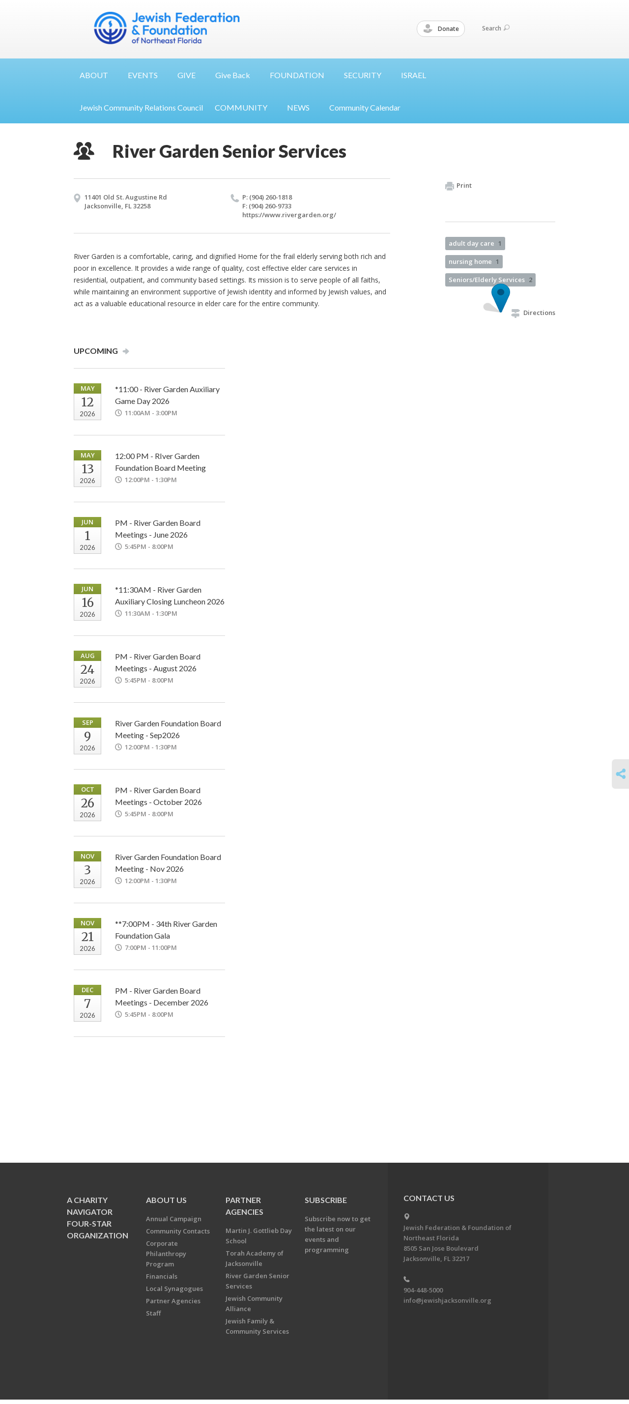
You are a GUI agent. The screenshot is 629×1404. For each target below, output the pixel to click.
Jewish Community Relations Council (141, 107)
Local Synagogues (174, 1288)
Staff (153, 1313)
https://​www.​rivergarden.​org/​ (289, 214)
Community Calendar (364, 107)
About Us (166, 1199)
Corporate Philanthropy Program (166, 1253)
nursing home (474, 261)
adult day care (475, 243)
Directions (533, 312)
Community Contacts (178, 1231)
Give (236, 75)
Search (496, 28)
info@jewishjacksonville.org (447, 1300)
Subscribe (326, 1199)
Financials (161, 1276)
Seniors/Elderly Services (490, 279)
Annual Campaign (173, 1218)
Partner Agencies (173, 1300)
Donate (441, 29)
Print (458, 186)
